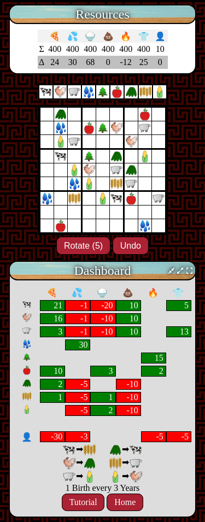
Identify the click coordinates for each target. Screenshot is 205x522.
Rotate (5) (83, 245)
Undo (130, 245)
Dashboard (102, 270)
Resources (102, 14)
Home (125, 502)
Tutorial (83, 502)
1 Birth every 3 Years (103, 487)
